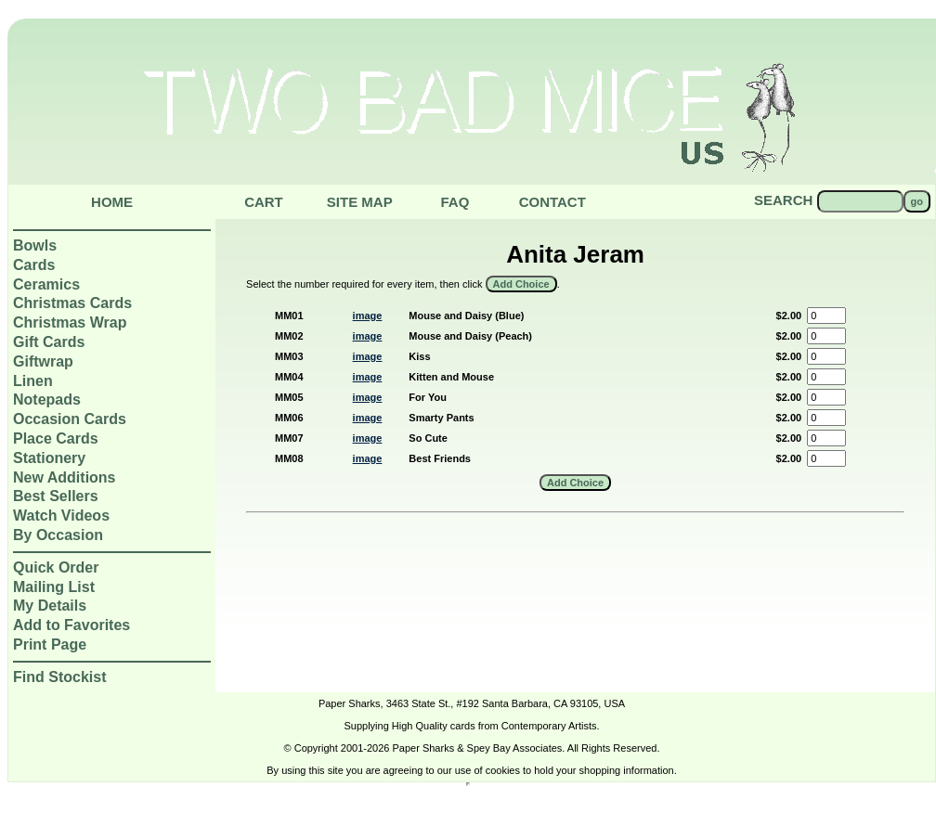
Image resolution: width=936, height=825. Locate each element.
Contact (552, 202)
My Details (49, 605)
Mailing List (54, 587)
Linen (33, 381)
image (368, 315)
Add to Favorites (71, 625)
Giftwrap (43, 361)
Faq (454, 202)
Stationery (49, 458)
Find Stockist (59, 677)
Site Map (360, 202)
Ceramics (46, 284)
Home (112, 202)
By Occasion (58, 535)
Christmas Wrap (69, 322)
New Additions (64, 477)
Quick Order (55, 567)
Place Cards (55, 438)
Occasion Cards (69, 419)
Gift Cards (48, 342)
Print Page (49, 644)
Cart (263, 202)
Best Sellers (55, 496)
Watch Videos (61, 515)
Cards (34, 265)
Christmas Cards (72, 303)
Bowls (35, 245)
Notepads (47, 399)
